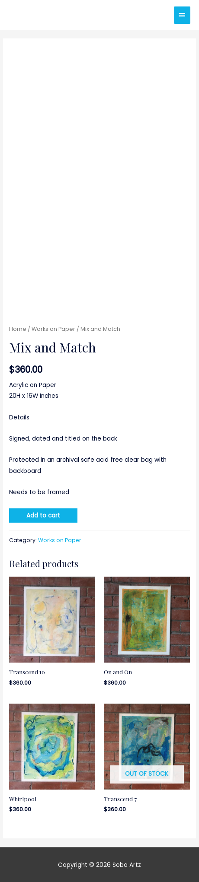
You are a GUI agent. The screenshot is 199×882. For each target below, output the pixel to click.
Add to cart (43, 515)
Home (17, 329)
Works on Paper (53, 329)
